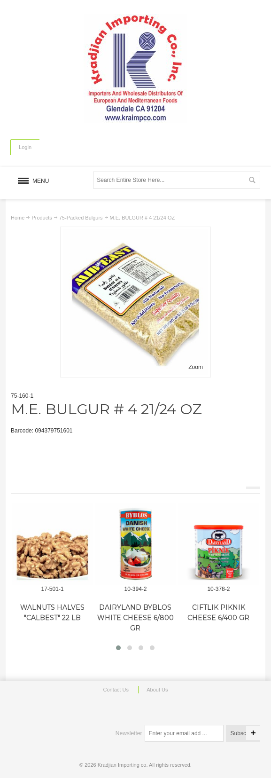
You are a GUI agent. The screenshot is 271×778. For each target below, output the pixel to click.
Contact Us (115, 689)
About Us (157, 689)
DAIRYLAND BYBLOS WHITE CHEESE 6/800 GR (135, 617)
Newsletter (129, 733)
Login (25, 147)
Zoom (195, 367)
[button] (118, 647)
